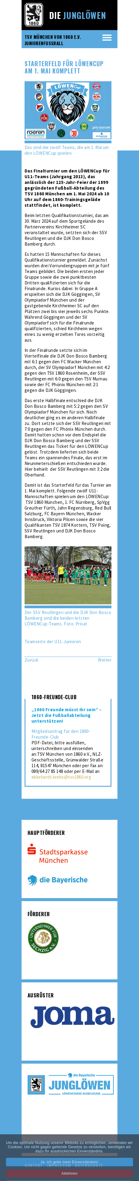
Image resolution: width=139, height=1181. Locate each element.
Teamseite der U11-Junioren (53, 641)
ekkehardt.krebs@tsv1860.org (61, 777)
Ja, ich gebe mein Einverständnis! (69, 1166)
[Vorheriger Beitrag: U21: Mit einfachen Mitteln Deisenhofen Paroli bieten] (32, 660)
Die (77, 15)
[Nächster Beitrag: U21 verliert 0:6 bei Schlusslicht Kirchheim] (104, 660)
